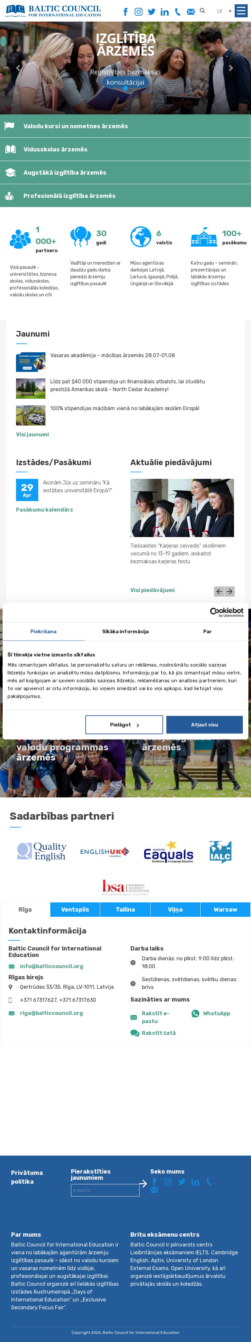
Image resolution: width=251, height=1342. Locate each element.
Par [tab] (207, 631)
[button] (19, 67)
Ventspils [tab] (75, 909)
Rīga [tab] (25, 909)
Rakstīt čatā (159, 1033)
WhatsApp (216, 1013)
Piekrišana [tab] (43, 631)
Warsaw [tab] (225, 909)
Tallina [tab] (125, 909)
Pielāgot (124, 725)
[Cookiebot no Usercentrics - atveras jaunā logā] (214, 612)
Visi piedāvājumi (152, 590)
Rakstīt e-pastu (155, 1017)
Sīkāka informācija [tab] (125, 631)
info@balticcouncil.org (51, 966)
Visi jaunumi (32, 434)
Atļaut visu (204, 725)
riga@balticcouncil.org (51, 1013)
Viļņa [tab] (175, 909)
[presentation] (120, 1219)
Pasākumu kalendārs (44, 510)
